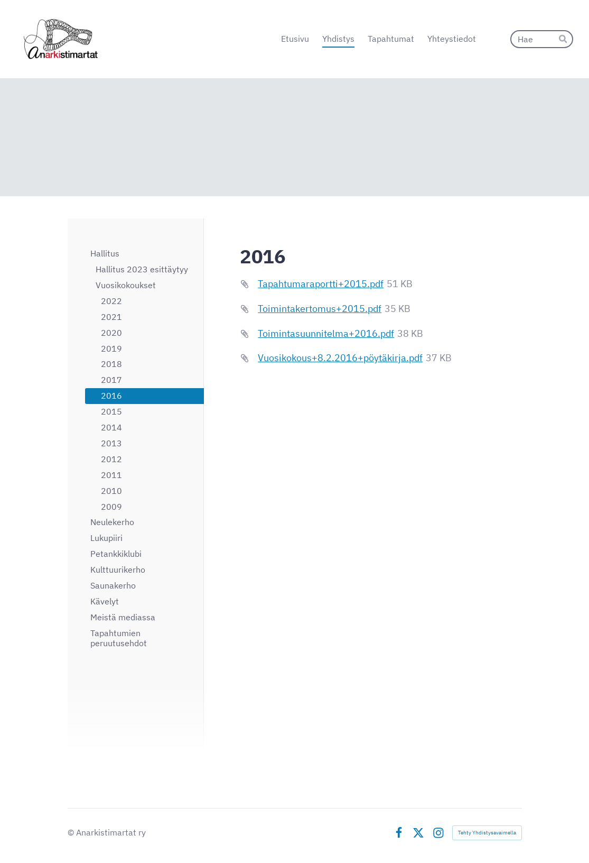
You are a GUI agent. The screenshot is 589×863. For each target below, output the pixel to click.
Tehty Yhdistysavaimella (487, 832)
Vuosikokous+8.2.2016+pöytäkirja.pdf (340, 358)
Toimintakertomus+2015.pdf (319, 308)
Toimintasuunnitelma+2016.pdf (326, 333)
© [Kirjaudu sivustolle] (72, 832)
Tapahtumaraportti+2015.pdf (321, 284)
